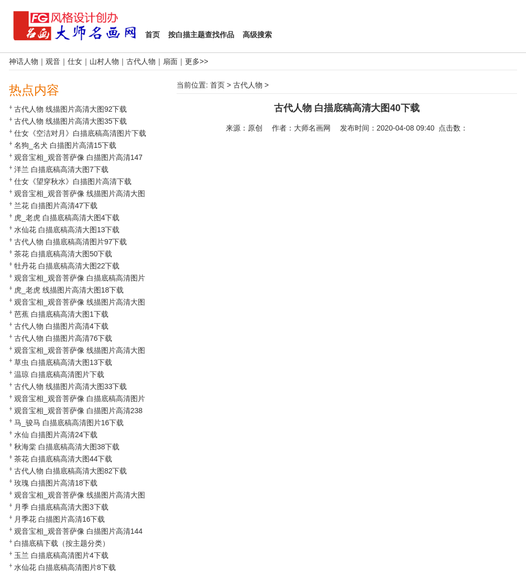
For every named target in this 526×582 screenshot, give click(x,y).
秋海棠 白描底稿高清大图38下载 (66, 447)
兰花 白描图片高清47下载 (55, 205)
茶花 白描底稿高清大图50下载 (63, 254)
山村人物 (104, 61)
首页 (217, 85)
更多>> (196, 61)
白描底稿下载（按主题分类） (61, 543)
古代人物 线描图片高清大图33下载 (70, 386)
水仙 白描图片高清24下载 (55, 434)
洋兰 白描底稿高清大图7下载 (61, 169)
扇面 (170, 61)
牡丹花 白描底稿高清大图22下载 (66, 266)
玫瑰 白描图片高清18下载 (55, 483)
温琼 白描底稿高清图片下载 (59, 374)
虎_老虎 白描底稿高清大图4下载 (66, 217)
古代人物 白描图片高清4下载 (61, 326)
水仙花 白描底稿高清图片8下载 (65, 567)
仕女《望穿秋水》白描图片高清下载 (73, 181)
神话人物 (23, 61)
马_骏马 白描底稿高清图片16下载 (69, 422)
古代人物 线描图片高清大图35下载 (70, 121)
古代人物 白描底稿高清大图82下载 (70, 471)
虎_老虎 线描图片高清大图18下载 (69, 290)
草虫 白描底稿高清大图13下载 (63, 362)
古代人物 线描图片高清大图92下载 (70, 109)
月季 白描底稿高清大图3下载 (61, 507)
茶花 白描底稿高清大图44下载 (63, 459)
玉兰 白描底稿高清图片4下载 (61, 555)
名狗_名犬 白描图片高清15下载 (65, 145)
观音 (53, 61)
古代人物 (141, 61)
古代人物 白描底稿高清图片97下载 (70, 242)
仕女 (75, 61)
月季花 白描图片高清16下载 (59, 519)
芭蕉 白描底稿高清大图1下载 (61, 314)
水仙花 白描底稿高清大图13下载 (66, 229)
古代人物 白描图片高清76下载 (63, 338)
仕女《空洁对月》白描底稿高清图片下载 (80, 133)
